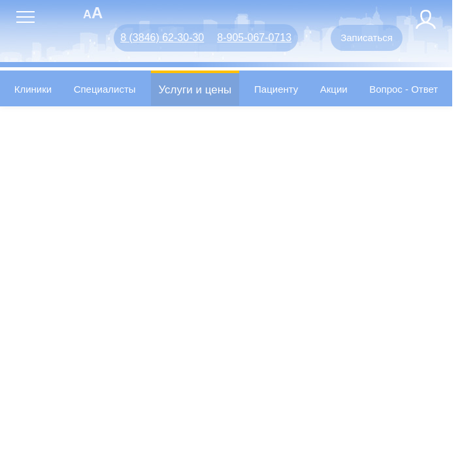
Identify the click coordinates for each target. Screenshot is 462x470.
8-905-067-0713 (254, 37)
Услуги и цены (194, 90)
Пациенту (276, 89)
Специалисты (105, 89)
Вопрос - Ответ (403, 89)
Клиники (33, 89)
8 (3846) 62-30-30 (162, 37)
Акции (334, 89)
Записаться (366, 37)
